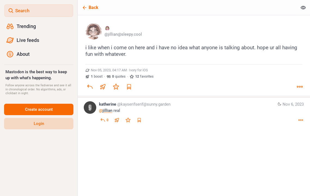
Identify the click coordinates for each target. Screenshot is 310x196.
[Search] (38, 10)
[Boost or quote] (102, 86)
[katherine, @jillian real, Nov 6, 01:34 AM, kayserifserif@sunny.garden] (194, 113)
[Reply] (89, 86)
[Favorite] (115, 86)
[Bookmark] (128, 86)
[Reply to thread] (104, 120)
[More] (299, 86)
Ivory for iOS (138, 70)
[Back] (187, 7)
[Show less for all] (303, 7)
